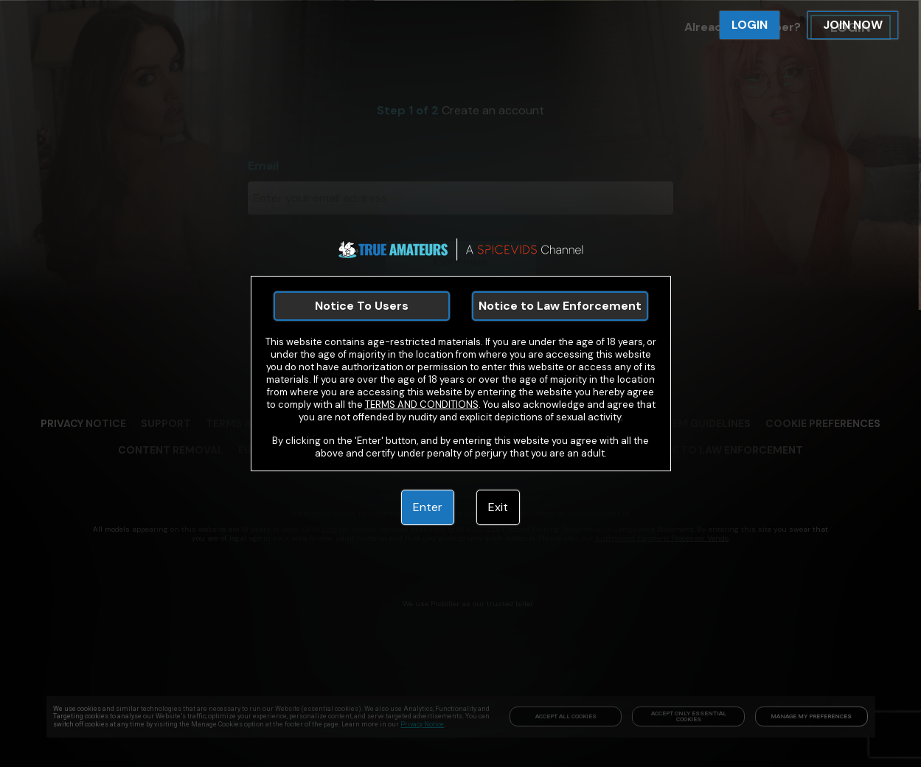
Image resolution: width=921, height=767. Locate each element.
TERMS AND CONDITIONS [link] (422, 404)
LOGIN (749, 24)
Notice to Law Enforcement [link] (560, 305)
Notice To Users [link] (362, 305)
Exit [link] (498, 507)
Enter (427, 507)
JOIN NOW (853, 24)
